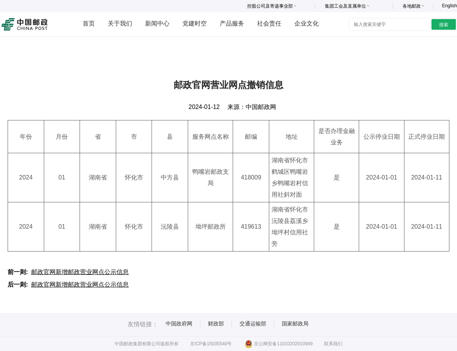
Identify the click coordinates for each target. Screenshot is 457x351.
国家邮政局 (295, 324)
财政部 (216, 324)
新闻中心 (157, 23)
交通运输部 (253, 324)
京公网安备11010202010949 (278, 343)
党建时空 (194, 23)
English (449, 5)
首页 (89, 23)
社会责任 (269, 23)
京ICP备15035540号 (211, 343)
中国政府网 (179, 324)
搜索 (443, 24)
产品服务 (232, 23)
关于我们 (120, 23)
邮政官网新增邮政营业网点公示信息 (80, 272)
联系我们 (333, 343)
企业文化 (306, 23)
